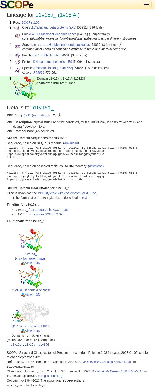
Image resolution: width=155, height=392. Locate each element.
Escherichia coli (45, 68)
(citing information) (50, 376)
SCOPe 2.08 (30, 22)
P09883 (38, 72)
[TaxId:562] (65, 68)
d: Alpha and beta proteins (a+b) (53, 27)
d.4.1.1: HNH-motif (45, 55)
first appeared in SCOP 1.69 (49, 210)
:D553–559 (116, 371)
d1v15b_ (17, 344)
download (71, 143)
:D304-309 (106, 361)
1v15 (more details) (37, 115)
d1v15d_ (45, 344)
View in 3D (30, 263)
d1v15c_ (31, 344)
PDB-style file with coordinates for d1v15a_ (68, 193)
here (82, 198)
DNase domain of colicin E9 (52, 61)
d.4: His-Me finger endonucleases (53, 34)
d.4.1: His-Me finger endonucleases (65, 44)
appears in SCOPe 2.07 (46, 214)
